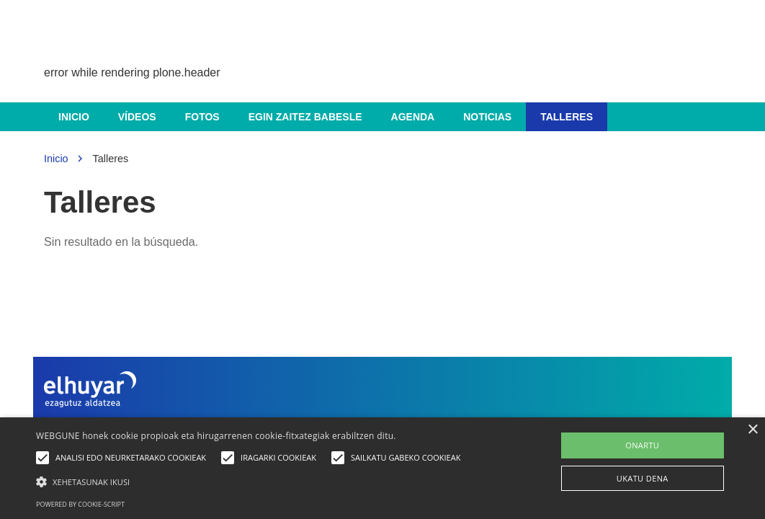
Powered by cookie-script (80, 504)
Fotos (202, 117)
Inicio (73, 117)
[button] (252, 481)
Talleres (566, 117)
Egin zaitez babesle (305, 117)
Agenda (413, 117)
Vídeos (137, 117)
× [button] (752, 430)
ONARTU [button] (642, 445)
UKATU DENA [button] (642, 478)
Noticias (487, 117)
